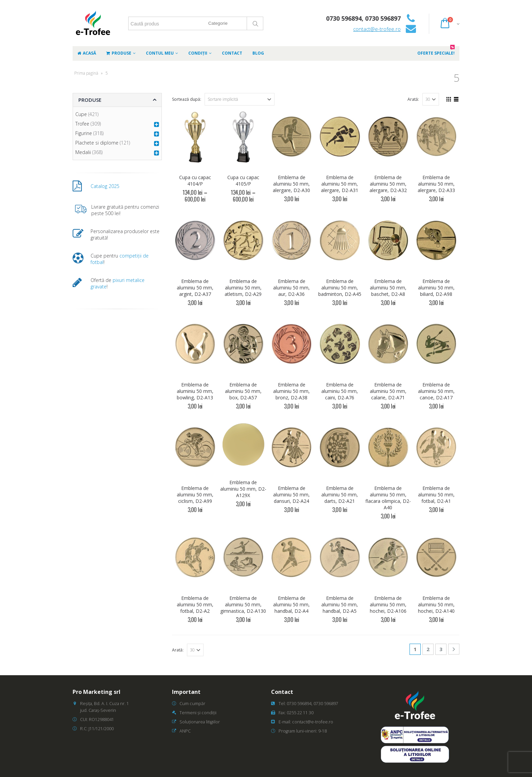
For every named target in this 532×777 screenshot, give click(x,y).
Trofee (82, 123)
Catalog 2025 (105, 186)
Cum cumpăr (192, 703)
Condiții (197, 53)
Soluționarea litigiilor (199, 722)
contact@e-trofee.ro (377, 28)
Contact (232, 53)
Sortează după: (186, 99)
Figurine (83, 133)
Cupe (81, 114)
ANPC (185, 731)
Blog (258, 53)
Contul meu (160, 53)
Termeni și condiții (197, 713)
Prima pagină (86, 73)
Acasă (86, 53)
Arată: (413, 99)
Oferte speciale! (436, 51)
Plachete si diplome (96, 142)
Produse (118, 53)
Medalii (83, 152)
